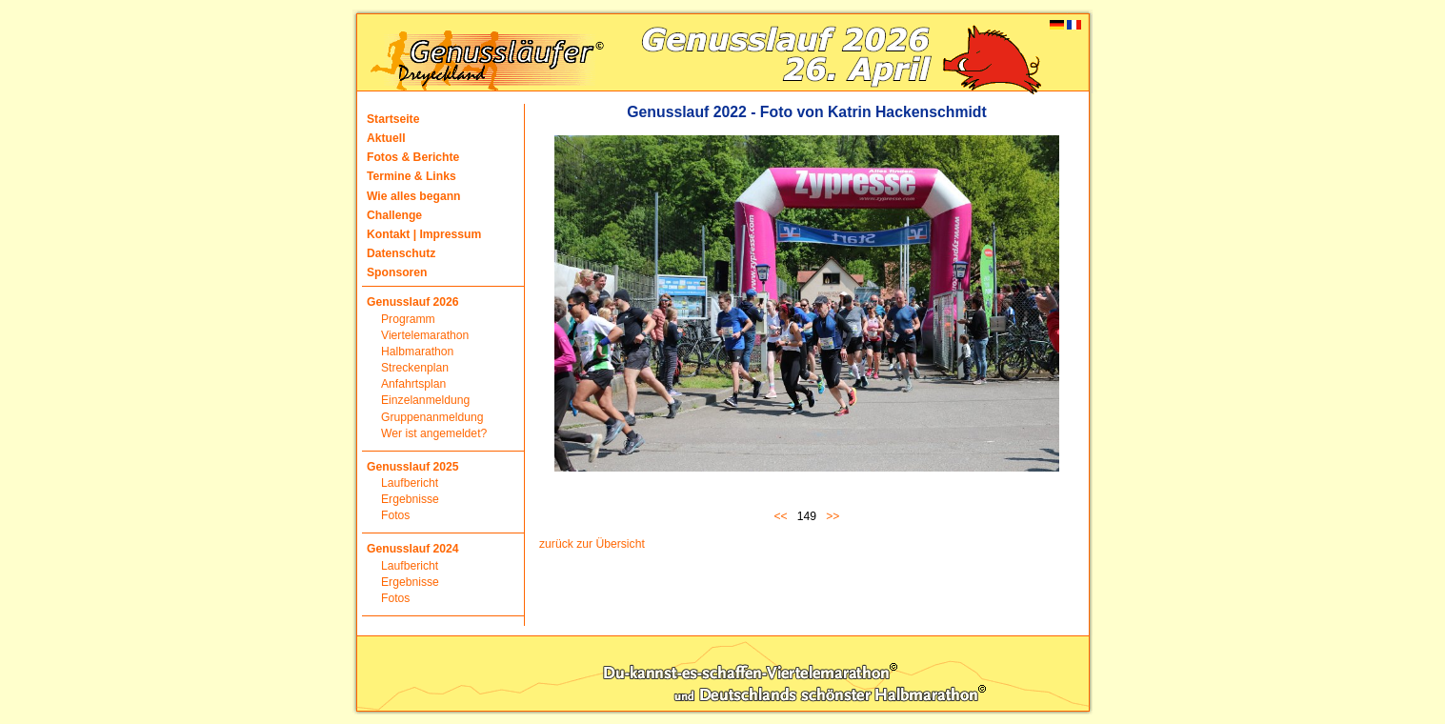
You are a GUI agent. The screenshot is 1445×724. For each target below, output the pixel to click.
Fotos (395, 515)
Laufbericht (409, 483)
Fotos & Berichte (413, 157)
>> (832, 516)
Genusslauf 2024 (413, 548)
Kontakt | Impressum (424, 234)
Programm (408, 319)
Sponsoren (397, 272)
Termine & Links (411, 176)
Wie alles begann (414, 196)
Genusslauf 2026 (413, 302)
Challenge (394, 215)
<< (784, 516)
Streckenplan (415, 367)
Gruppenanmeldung (432, 417)
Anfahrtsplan (413, 384)
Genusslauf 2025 (413, 466)
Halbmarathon (417, 351)
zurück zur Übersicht (592, 544)
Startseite (393, 119)
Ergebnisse (410, 499)
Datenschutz (401, 253)
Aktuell (386, 138)
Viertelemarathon (425, 335)
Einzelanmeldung (425, 400)
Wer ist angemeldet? (434, 433)
